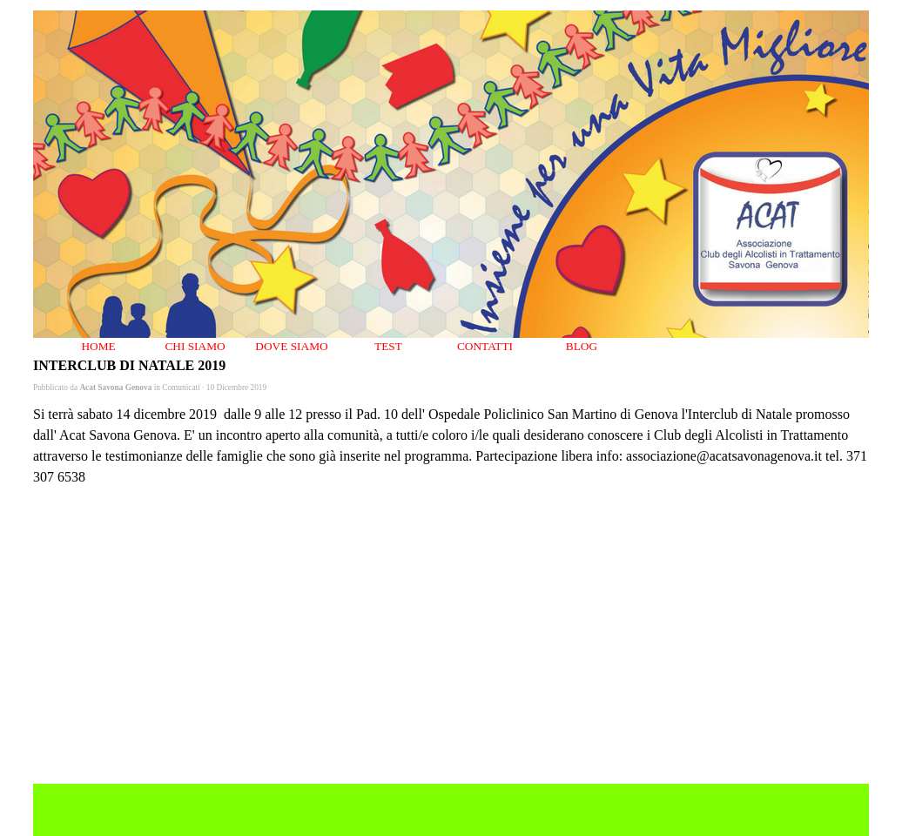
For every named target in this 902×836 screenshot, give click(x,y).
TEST (388, 346)
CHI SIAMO (195, 346)
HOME (98, 346)
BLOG (581, 346)
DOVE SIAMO (291, 346)
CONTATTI (485, 346)
